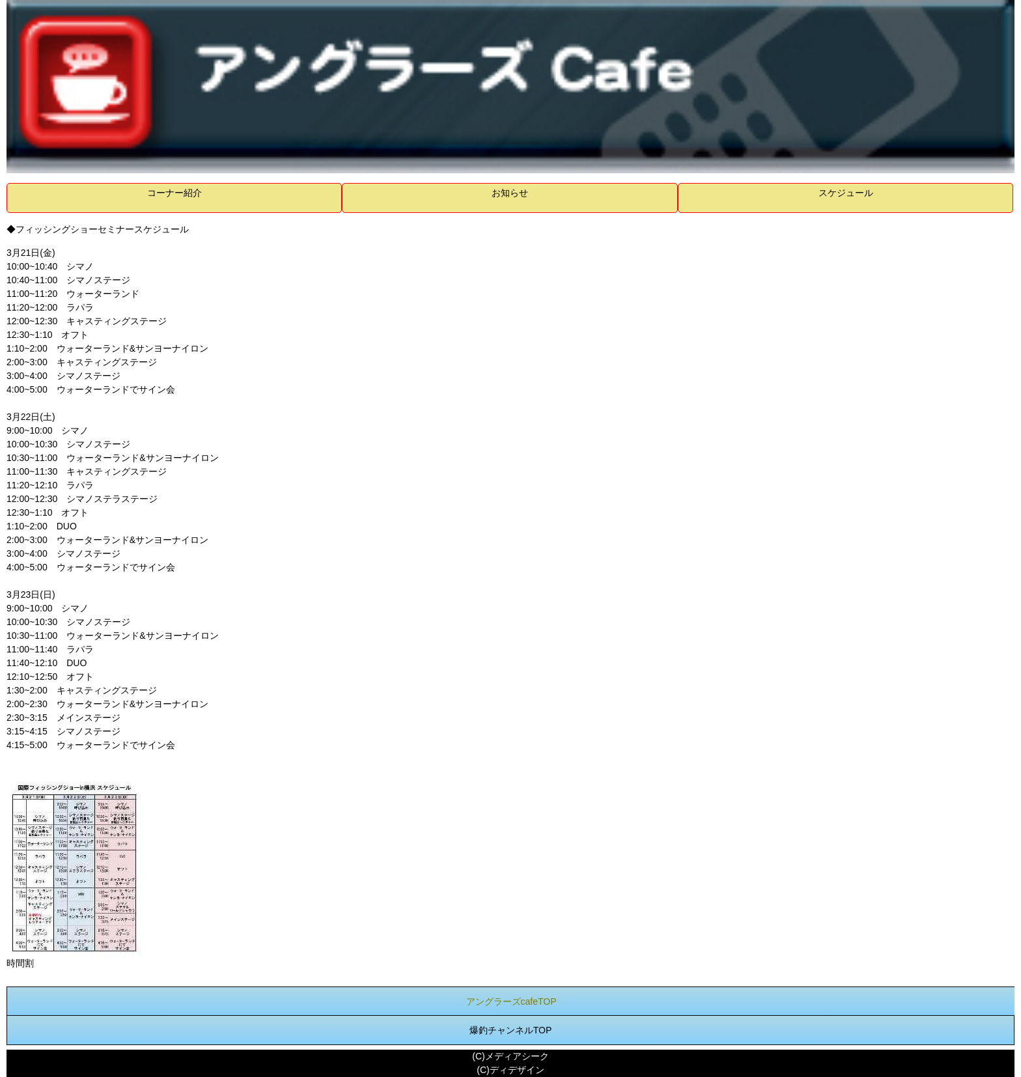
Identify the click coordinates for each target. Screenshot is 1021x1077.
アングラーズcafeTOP (511, 1001)
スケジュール (845, 193)
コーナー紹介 (174, 193)
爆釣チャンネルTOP (510, 1030)
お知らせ (510, 193)
